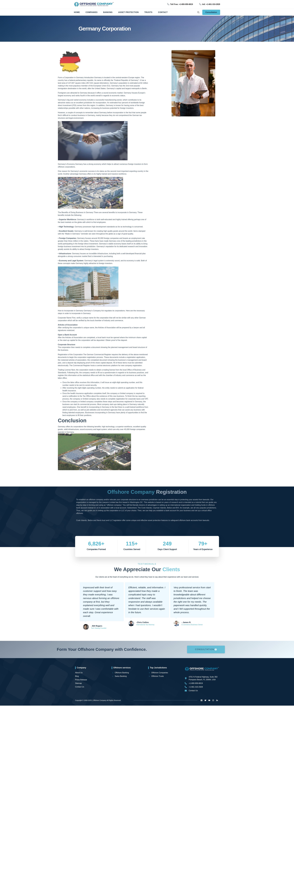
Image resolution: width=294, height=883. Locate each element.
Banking (108, 12)
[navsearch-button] (198, 12)
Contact (163, 12)
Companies (92, 12)
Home (77, 12)
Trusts (148, 12)
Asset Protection (128, 12)
